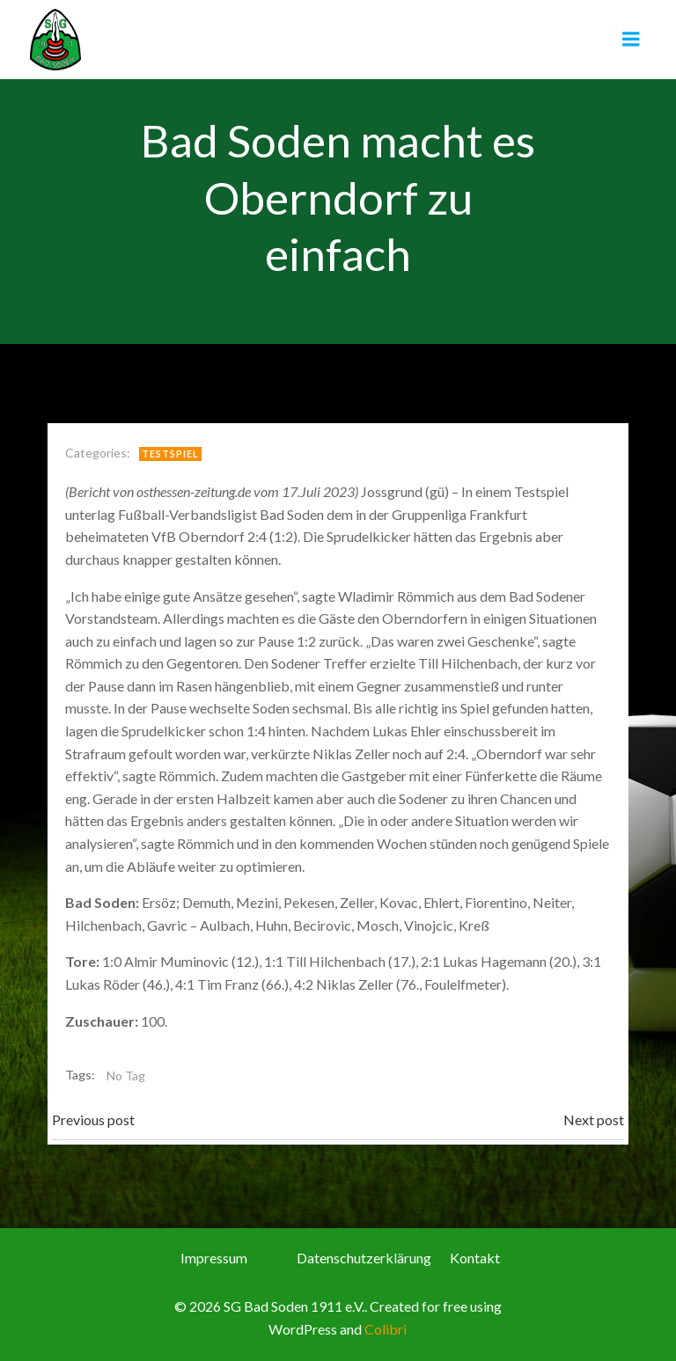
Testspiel (170, 453)
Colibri (385, 1329)
